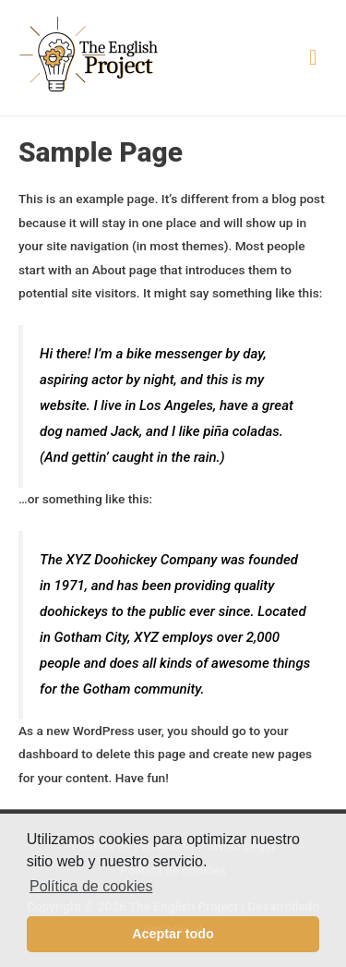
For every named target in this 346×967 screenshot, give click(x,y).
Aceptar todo (173, 933)
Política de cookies (91, 886)
